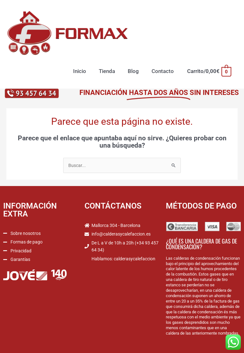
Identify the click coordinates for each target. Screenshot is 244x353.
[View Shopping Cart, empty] (208, 71)
